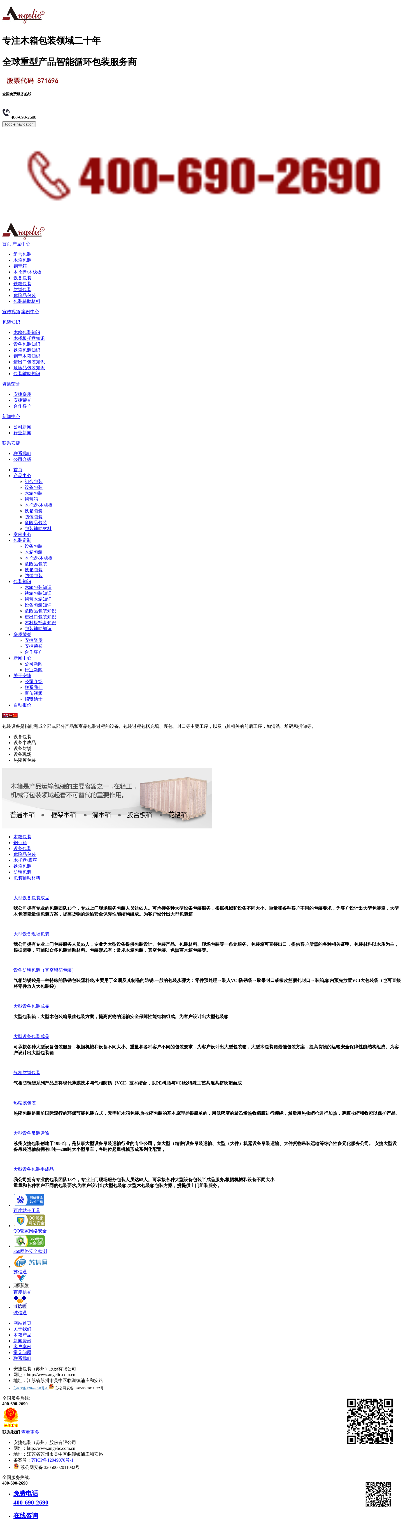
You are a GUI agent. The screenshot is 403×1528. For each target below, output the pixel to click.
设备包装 (22, 277)
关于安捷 (22, 675)
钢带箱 (20, 266)
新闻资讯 (22, 1340)
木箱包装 (22, 260)
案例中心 (30, 311)
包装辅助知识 (26, 373)
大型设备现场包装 (31, 934)
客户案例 (22, 1346)
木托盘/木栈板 (27, 272)
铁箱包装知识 (26, 350)
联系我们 (22, 453)
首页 (6, 243)
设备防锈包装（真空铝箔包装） (44, 970)
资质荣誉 (11, 384)
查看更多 (30, 1432)
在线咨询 (25, 1515)
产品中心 (21, 243)
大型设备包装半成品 (33, 1169)
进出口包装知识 (29, 361)
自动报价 (22, 705)
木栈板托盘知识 (29, 338)
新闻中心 (11, 416)
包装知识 (11, 322)
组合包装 (22, 254)
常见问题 (22, 1352)
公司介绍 (22, 459)
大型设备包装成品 (31, 897)
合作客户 (22, 406)
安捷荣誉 (22, 400)
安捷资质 (22, 394)
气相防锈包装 (26, 1072)
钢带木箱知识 (26, 356)
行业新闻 (22, 432)
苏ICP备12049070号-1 (30, 1388)
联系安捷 (11, 443)
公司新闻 (22, 426)
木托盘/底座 (25, 860)
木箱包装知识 (26, 332)
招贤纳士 (34, 699)
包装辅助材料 (26, 301)
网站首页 (22, 1323)
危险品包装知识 (29, 367)
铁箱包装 (22, 283)
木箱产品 (22, 1334)
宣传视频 (11, 311)
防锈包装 (22, 289)
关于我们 (22, 1329)
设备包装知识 (26, 344)
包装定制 (22, 540)
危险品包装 (24, 295)
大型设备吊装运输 (31, 1133)
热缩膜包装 (24, 1102)
